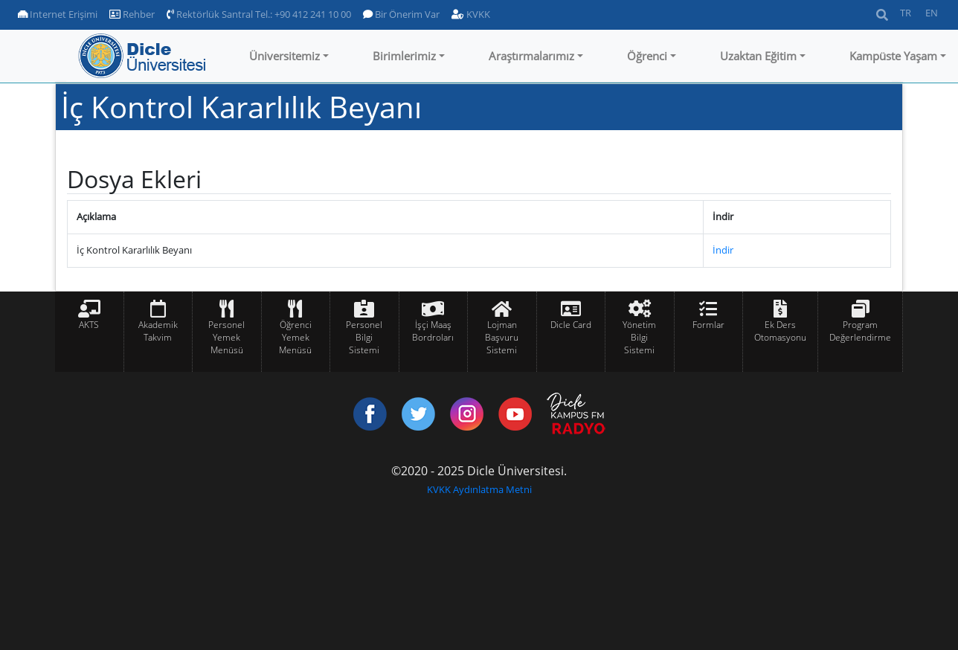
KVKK (470, 14)
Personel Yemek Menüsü (226, 337)
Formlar (708, 324)
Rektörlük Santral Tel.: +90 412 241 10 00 (259, 14)
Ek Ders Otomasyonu (780, 331)
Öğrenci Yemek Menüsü (295, 337)
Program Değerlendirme (860, 331)
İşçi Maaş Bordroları (433, 331)
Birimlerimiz (404, 55)
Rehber (132, 14)
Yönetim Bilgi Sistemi (639, 337)
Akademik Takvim (158, 331)
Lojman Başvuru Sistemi (501, 337)
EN (931, 12)
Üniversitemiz (284, 55)
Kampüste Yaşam (893, 55)
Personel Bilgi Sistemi (364, 337)
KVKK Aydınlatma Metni (479, 489)
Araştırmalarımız (531, 55)
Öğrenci (647, 55)
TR (905, 12)
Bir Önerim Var (401, 14)
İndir (723, 250)
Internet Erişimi (57, 14)
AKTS (89, 324)
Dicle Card (570, 324)
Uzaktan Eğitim (758, 55)
